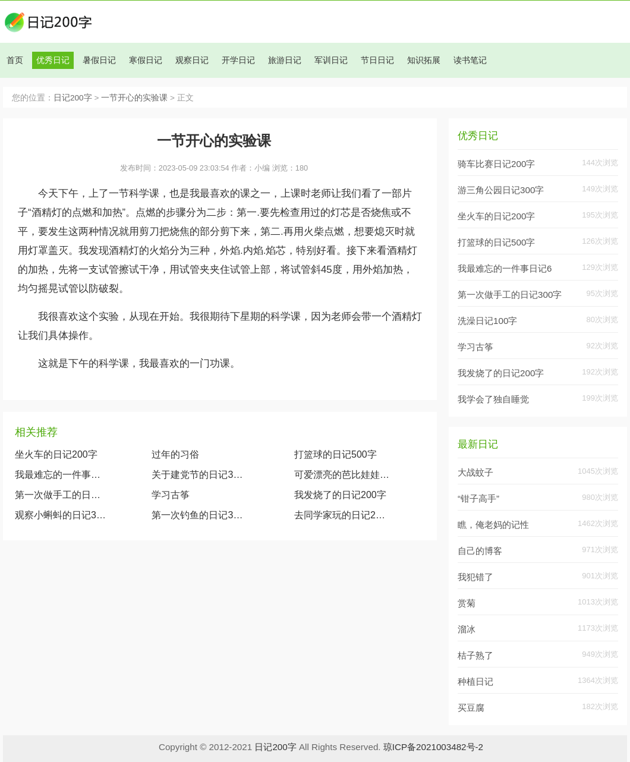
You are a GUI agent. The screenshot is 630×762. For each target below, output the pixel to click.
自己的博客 (480, 551)
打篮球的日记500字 (335, 454)
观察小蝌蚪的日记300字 (61, 515)
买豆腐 (471, 708)
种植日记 (475, 681)
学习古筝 (171, 495)
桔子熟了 (475, 655)
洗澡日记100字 (487, 321)
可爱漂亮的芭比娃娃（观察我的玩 (342, 475)
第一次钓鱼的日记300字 (199, 515)
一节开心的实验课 (134, 97)
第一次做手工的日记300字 (61, 495)
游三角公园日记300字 (501, 190)
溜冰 (466, 629)
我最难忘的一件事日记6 (505, 268)
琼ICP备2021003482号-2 (433, 747)
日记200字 (72, 97)
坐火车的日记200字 (56, 454)
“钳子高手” (478, 498)
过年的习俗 (175, 454)
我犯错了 (475, 577)
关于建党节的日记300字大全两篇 (199, 475)
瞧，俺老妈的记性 (493, 524)
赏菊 (466, 603)
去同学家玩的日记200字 (342, 515)
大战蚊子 (475, 472)
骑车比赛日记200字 (496, 164)
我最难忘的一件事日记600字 (61, 475)
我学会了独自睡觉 (493, 399)
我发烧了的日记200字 (340, 495)
